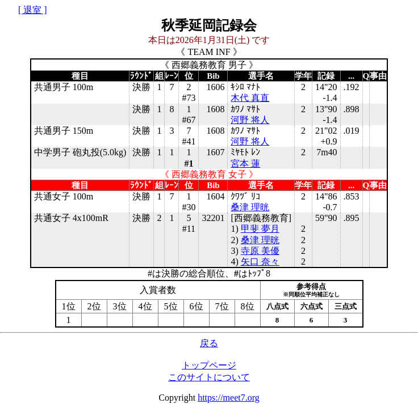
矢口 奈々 (260, 261)
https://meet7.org (229, 397)
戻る (209, 343)
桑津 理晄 (250, 207)
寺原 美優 (260, 251)
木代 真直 (250, 98)
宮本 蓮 (245, 163)
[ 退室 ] (32, 10)
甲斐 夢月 (260, 228)
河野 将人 (250, 120)
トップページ (209, 365)
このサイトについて (209, 377)
